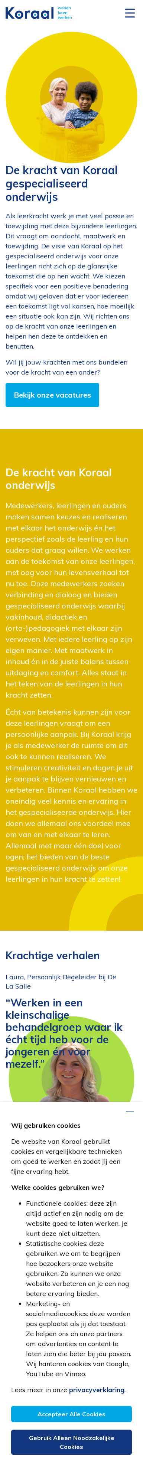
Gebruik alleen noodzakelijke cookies (71, 1442)
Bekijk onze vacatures (52, 394)
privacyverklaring (96, 1389)
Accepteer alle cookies (71, 1414)
